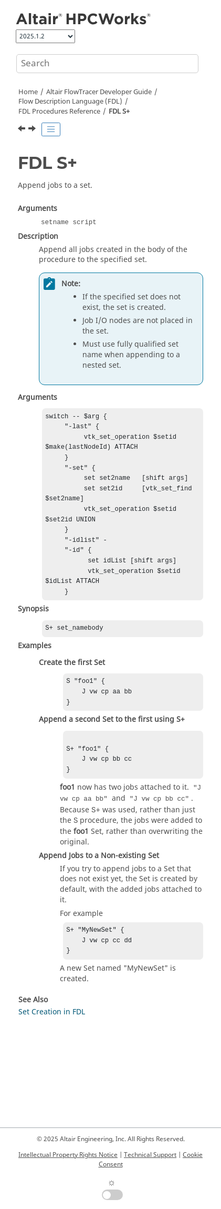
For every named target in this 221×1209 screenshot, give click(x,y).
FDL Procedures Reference (59, 111)
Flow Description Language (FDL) (70, 101)
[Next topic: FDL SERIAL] (33, 130)
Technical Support (150, 1155)
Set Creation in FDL (51, 1042)
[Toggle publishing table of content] (50, 129)
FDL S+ (119, 111)
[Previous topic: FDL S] (22, 130)
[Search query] (107, 63)
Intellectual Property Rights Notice (68, 1155)
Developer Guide (99, 92)
